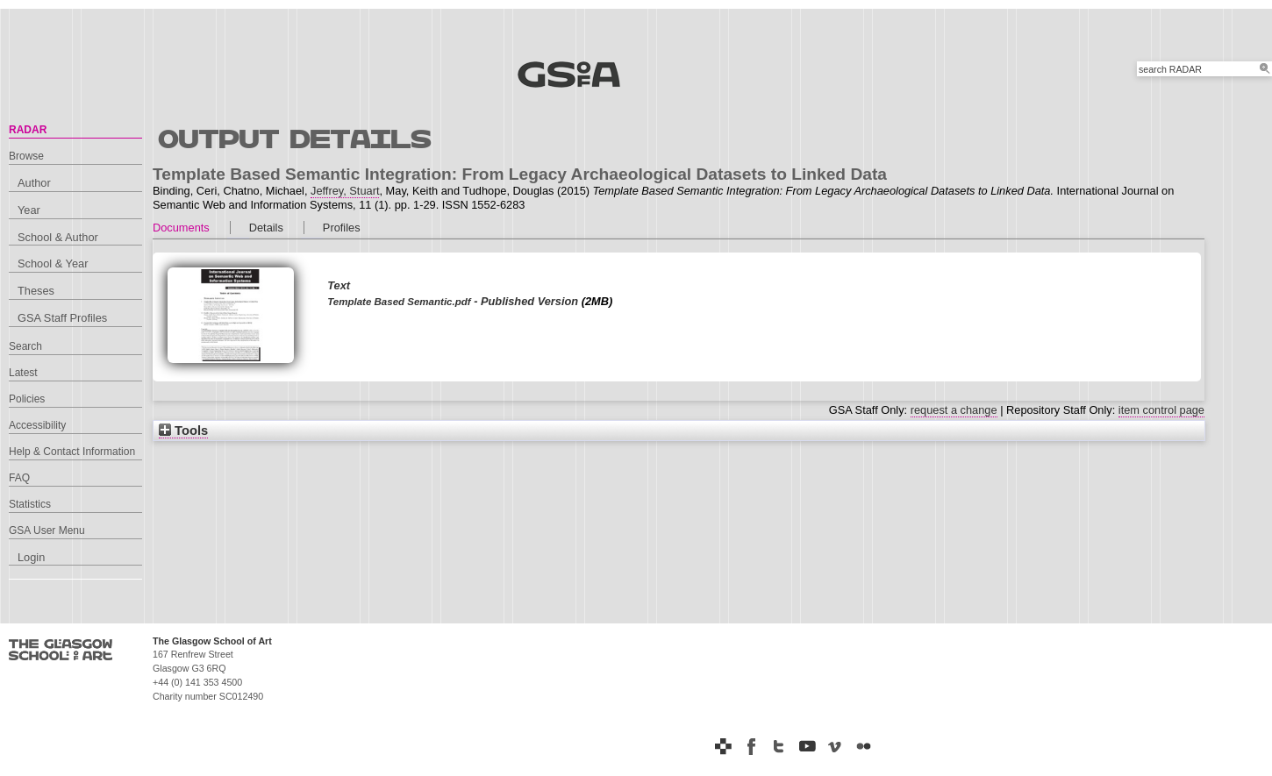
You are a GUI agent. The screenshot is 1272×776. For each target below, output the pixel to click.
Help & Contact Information (72, 451)
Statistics (30, 504)
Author (34, 182)
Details (266, 227)
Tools (183, 431)
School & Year (53, 263)
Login (31, 557)
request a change (954, 409)
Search (25, 346)
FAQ (19, 478)
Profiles (342, 227)
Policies (27, 399)
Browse (26, 156)
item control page (1161, 409)
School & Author (58, 237)
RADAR (27, 130)
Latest (23, 373)
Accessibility (37, 425)
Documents (181, 227)
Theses (36, 290)
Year (29, 210)
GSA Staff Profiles (62, 317)
